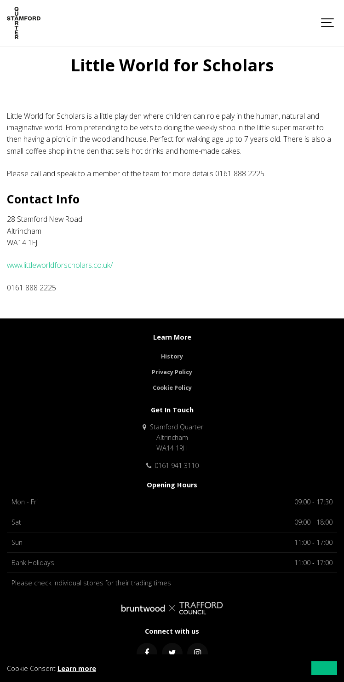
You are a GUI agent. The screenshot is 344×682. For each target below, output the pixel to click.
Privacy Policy (172, 372)
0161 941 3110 (171, 465)
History (172, 356)
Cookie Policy (172, 388)
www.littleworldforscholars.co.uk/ (60, 265)
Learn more (76, 668)
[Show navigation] (328, 23)
